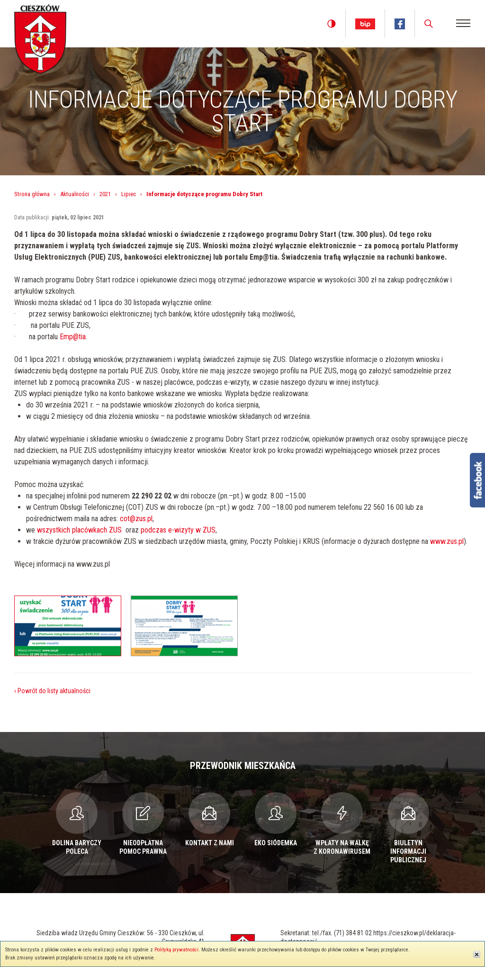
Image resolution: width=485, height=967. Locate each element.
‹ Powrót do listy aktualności (52, 691)
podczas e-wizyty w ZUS (178, 529)
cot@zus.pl (136, 518)
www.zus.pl (447, 541)
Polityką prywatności (176, 950)
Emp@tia (73, 336)
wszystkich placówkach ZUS (79, 529)
